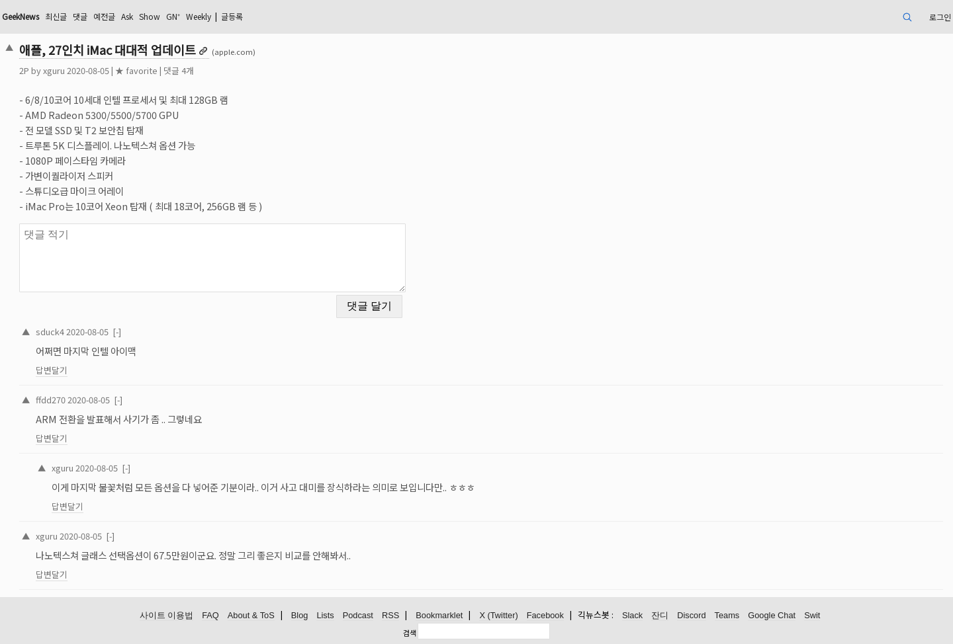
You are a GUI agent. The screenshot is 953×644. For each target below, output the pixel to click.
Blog (299, 615)
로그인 (940, 16)
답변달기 (52, 370)
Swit (812, 615)
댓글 (80, 16)
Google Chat (771, 615)
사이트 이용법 (167, 615)
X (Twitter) (498, 615)
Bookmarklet (439, 615)
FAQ (210, 615)
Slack (632, 615)
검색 (409, 632)
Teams (727, 615)
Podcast (358, 615)
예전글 (104, 16)
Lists (325, 615)
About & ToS (251, 615)
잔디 (659, 615)
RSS (390, 615)
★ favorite (136, 70)
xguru (54, 70)
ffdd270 (51, 399)
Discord (691, 615)
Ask (127, 16)
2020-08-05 (87, 331)
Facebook (545, 615)
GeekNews (20, 16)
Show (149, 16)
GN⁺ (173, 16)
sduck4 (50, 331)
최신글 (56, 16)
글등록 (232, 16)
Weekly (198, 16)
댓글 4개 (178, 70)
